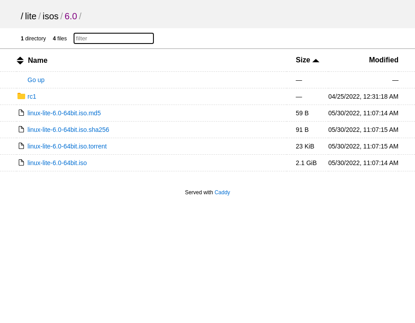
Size (307, 60)
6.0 (71, 16)
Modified (383, 60)
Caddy (222, 192)
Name (38, 60)
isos (51, 16)
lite (31, 16)
